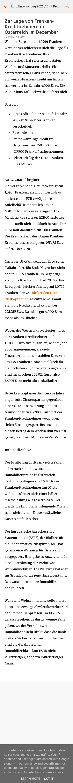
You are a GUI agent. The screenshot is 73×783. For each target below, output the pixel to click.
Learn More (30, 779)
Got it (49, 779)
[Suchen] (67, 6)
